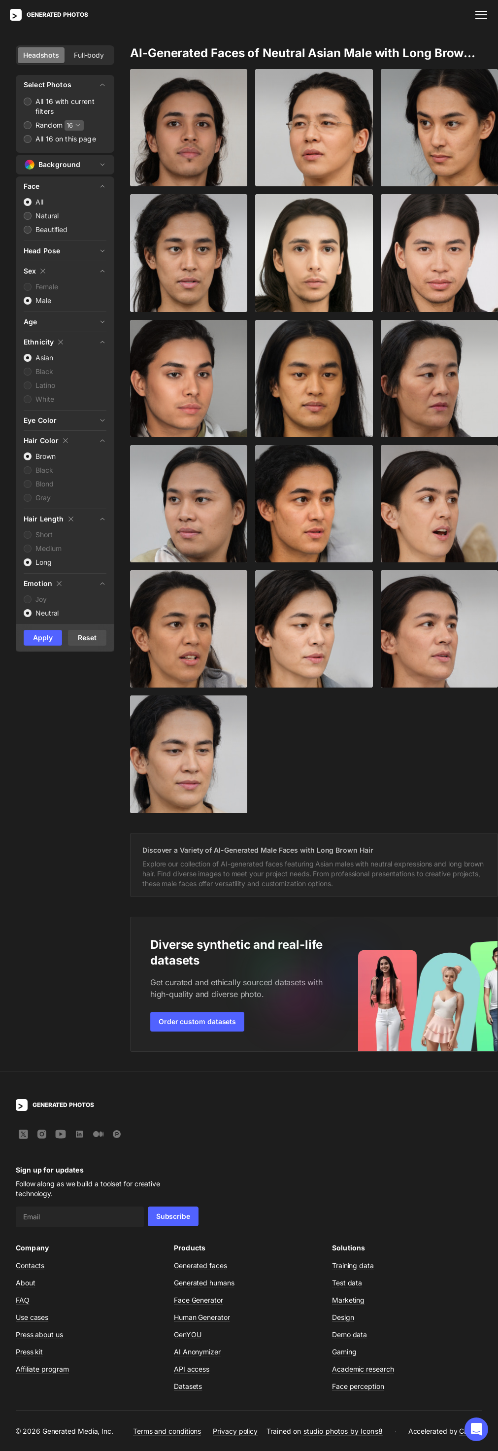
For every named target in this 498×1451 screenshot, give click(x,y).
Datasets (188, 1386)
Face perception (358, 1386)
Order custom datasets (197, 1021)
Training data (353, 1265)
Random (49, 125)
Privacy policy (235, 1430)
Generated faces (200, 1265)
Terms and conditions (167, 1430)
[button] (476, 1429)
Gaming (344, 1351)
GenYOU (187, 1334)
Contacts (30, 1265)
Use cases (32, 1317)
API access (191, 1369)
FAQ (23, 1300)
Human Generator (202, 1317)
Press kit (29, 1351)
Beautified (51, 229)
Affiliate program (42, 1369)
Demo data (349, 1334)
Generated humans (204, 1282)
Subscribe (173, 1216)
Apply (43, 637)
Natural (47, 215)
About (25, 1282)
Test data (347, 1282)
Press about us (39, 1334)
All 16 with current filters (65, 106)
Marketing (348, 1300)
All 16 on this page (65, 139)
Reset (87, 637)
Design (343, 1317)
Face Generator (198, 1300)
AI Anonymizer (197, 1351)
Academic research (363, 1369)
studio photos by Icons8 (343, 1431)
